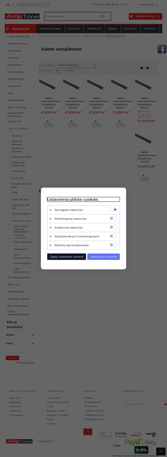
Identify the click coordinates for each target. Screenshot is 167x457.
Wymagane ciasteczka (68, 210)
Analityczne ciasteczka (68, 227)
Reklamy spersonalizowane (71, 245)
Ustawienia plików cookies (72, 199)
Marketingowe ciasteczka (70, 218)
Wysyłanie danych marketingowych (76, 236)
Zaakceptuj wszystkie (103, 256)
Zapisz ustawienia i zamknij (66, 256)
